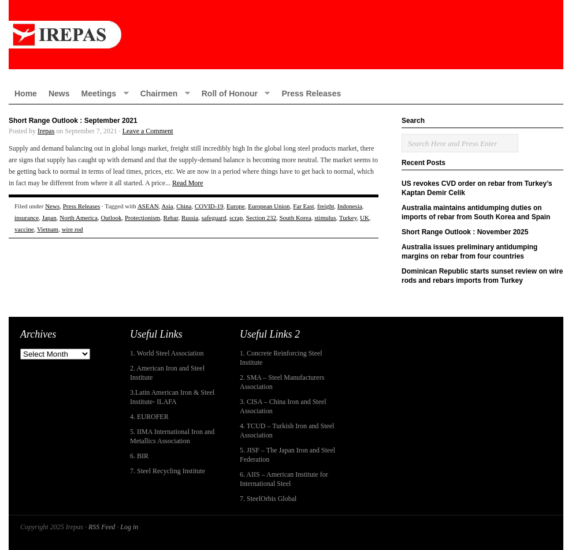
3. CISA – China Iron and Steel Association (283, 406)
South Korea (295, 217)
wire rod (72, 229)
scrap (236, 217)
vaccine (24, 229)
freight (325, 206)
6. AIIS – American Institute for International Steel (284, 479)
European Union (268, 206)
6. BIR (139, 456)
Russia (189, 217)
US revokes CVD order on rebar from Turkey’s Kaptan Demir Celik (477, 188)
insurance (26, 217)
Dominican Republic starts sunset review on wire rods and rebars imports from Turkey (482, 276)
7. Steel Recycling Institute (167, 471)
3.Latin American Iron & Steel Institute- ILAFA (172, 397)
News (59, 93)
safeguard (214, 217)
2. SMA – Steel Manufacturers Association (282, 382)
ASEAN (148, 206)
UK (364, 217)
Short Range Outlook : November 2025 (465, 232)
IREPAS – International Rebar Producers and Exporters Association (286, 34)
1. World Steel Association (166, 353)
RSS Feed (101, 527)
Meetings (101, 93)
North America (79, 217)
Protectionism (142, 217)
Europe (235, 206)
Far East (303, 206)
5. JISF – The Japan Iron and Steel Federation (287, 454)
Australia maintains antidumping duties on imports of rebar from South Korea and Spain (476, 212)
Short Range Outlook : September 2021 (73, 121)
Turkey (348, 217)
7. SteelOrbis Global (268, 499)
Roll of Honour (233, 93)
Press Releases (311, 93)
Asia (167, 206)
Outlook (111, 217)
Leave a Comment (147, 131)
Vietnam (47, 229)
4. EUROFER (149, 417)
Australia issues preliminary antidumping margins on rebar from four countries (469, 251)
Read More (187, 183)
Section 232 (261, 217)
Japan (49, 217)
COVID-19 (209, 206)
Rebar (171, 217)
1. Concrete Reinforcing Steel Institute (281, 357)
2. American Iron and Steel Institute (167, 372)
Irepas (46, 131)
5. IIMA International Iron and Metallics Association (172, 436)
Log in (129, 527)
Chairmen (162, 93)
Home (25, 93)
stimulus (325, 217)
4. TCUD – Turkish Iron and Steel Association (287, 430)
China (183, 206)
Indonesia (349, 206)
